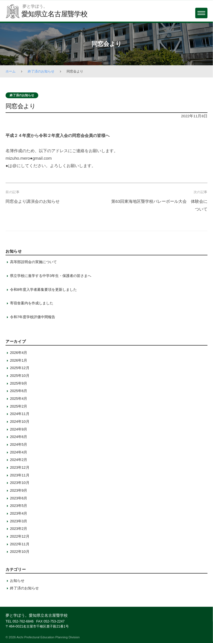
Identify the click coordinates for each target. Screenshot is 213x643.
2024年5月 (18, 444)
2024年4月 (18, 452)
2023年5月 (18, 506)
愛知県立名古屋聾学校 (54, 14)
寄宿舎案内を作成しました (31, 303)
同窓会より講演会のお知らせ (33, 201)
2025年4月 (18, 398)
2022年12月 (19, 536)
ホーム (11, 71)
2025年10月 (19, 376)
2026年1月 (18, 360)
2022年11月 (19, 544)
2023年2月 (18, 529)
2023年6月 (18, 498)
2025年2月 (18, 406)
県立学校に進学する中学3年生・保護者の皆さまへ (50, 276)
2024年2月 (18, 460)
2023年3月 (18, 521)
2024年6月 (18, 437)
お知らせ (17, 581)
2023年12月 (19, 467)
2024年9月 (18, 429)
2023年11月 (19, 475)
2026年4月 (18, 353)
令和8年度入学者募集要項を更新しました (43, 289)
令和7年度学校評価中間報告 (32, 317)
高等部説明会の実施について (33, 262)
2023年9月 (18, 490)
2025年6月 (18, 391)
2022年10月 (19, 551)
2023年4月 (18, 513)
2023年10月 (19, 483)
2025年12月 (19, 368)
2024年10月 (19, 421)
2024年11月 (19, 414)
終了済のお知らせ (41, 71)
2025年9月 (18, 383)
